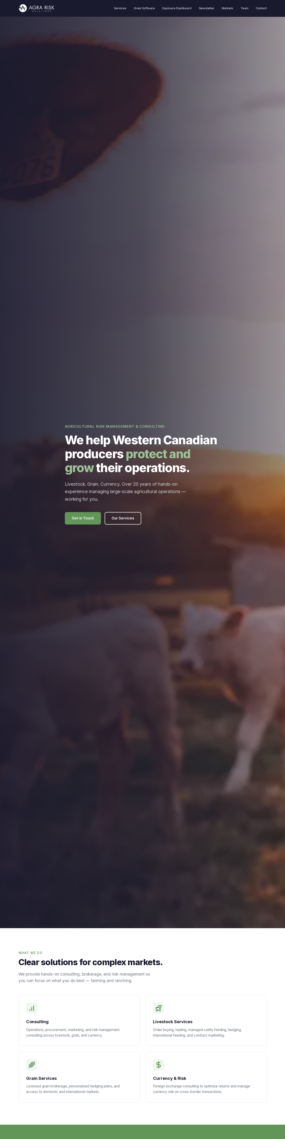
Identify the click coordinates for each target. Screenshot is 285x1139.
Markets (227, 8)
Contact (261, 8)
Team (244, 8)
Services (120, 8)
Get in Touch (83, 518)
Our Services (123, 518)
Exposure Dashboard (176, 8)
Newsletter (206, 8)
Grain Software (144, 8)
